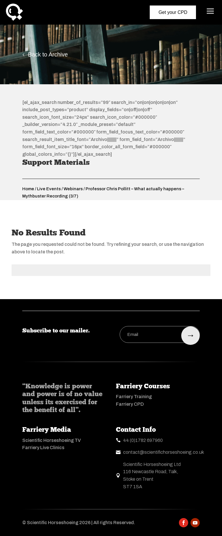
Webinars (73, 188)
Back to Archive (48, 54)
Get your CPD (172, 12)
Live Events (49, 188)
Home (28, 188)
